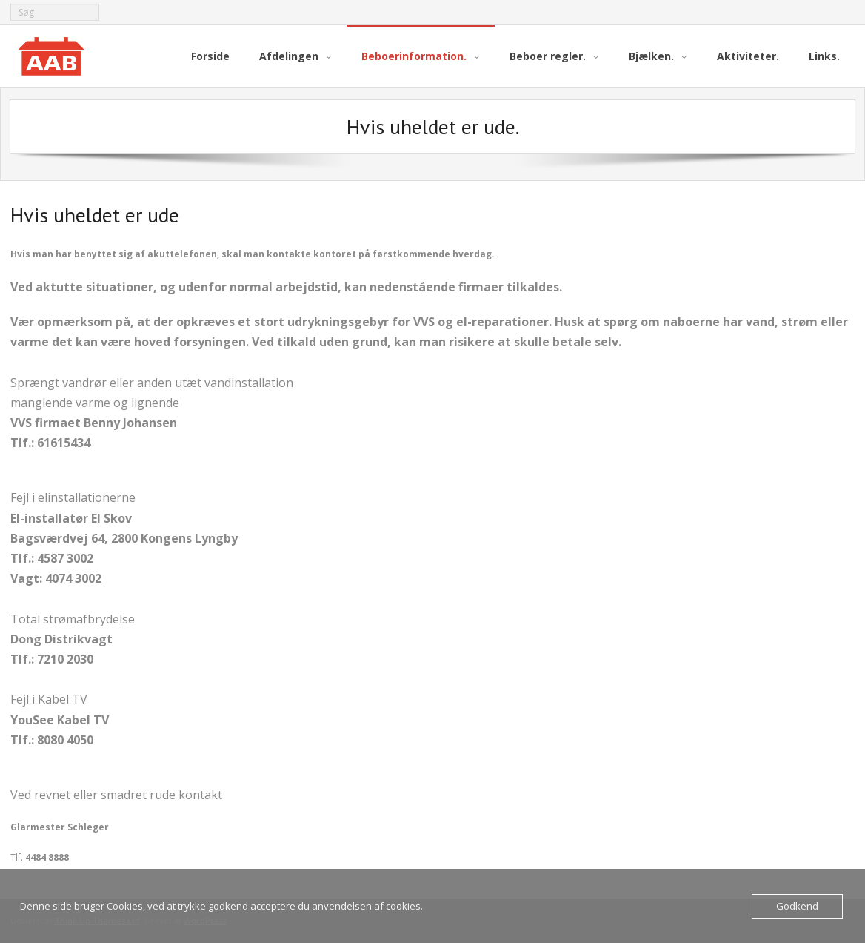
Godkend (797, 906)
